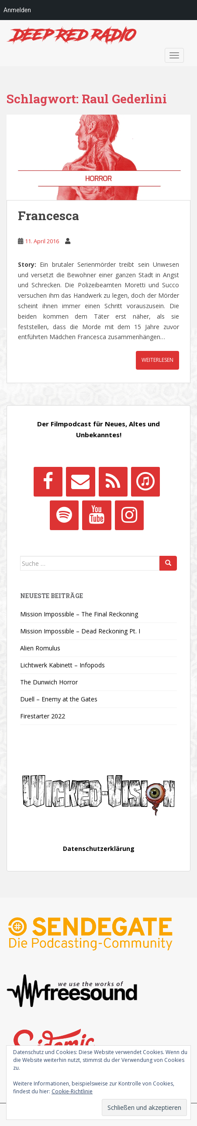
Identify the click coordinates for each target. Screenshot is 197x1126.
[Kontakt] (80, 482)
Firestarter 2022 (42, 716)
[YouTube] (96, 515)
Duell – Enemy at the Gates (58, 699)
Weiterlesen (157, 360)
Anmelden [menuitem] (17, 10)
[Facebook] (48, 482)
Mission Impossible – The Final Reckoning (79, 614)
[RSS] (113, 482)
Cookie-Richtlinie (72, 1091)
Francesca (48, 216)
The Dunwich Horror (49, 682)
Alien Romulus (40, 648)
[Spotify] (64, 515)
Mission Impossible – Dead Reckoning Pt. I (80, 631)
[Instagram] (129, 515)
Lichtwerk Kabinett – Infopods (62, 665)
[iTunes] (145, 482)
